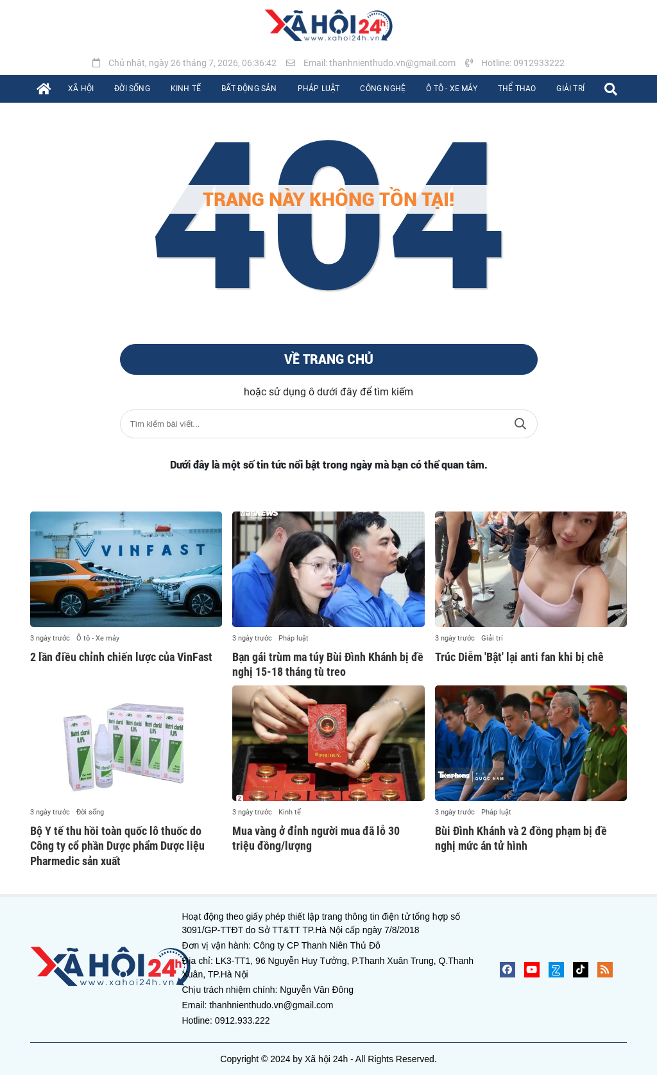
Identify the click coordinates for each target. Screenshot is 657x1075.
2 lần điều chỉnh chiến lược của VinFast (121, 657)
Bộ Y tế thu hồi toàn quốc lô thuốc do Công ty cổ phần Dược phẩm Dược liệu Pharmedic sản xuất (117, 846)
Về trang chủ (328, 359)
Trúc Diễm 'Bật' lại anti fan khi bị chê (519, 657)
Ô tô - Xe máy (97, 638)
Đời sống (90, 812)
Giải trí (492, 638)
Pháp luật (293, 638)
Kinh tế (289, 812)
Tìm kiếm (520, 423)
